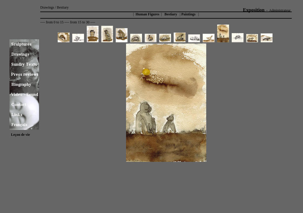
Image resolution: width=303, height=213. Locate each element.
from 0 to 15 (55, 22)
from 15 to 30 (80, 22)
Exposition (254, 9)
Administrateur (280, 10)
